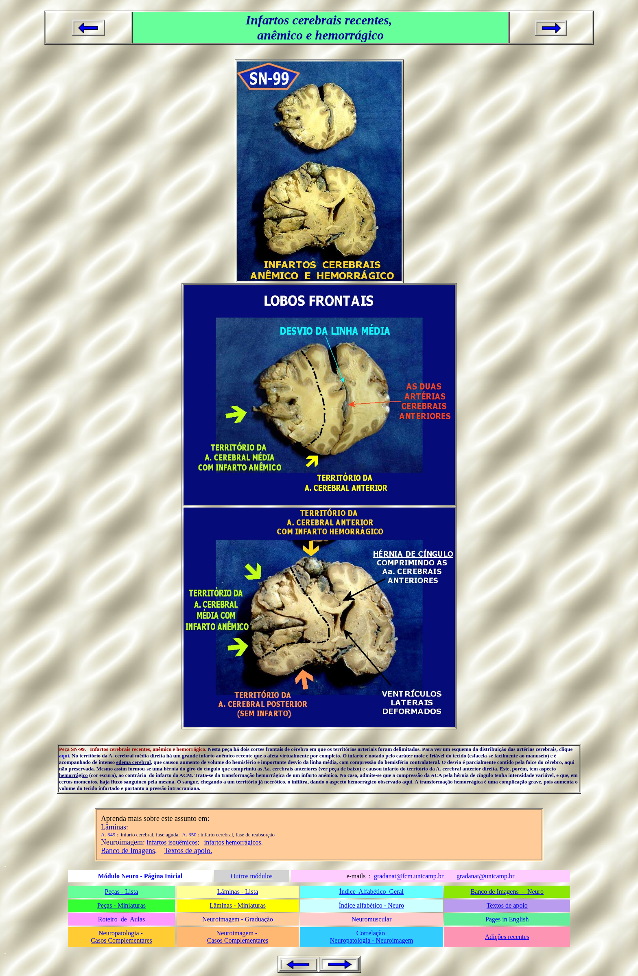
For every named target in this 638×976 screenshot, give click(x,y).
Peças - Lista (121, 891)
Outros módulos (252, 876)
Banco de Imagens (128, 851)
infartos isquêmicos (172, 842)
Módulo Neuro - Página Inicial (140, 876)
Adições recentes (507, 936)
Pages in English (507, 919)
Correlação (371, 933)
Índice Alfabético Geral (371, 891)
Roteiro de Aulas (121, 919)
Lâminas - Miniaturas (238, 905)
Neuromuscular (372, 919)
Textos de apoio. (188, 851)
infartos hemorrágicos (232, 842)
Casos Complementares (121, 940)
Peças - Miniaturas (121, 905)
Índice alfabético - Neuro (371, 905)
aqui (64, 756)
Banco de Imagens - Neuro (507, 891)
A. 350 (189, 835)
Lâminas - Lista (237, 891)
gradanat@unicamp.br (485, 876)
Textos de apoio (507, 905)
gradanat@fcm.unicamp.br (409, 876)
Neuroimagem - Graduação (237, 919)
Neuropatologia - (121, 933)
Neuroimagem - (237, 933)
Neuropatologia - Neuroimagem (371, 940)
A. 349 (108, 835)
